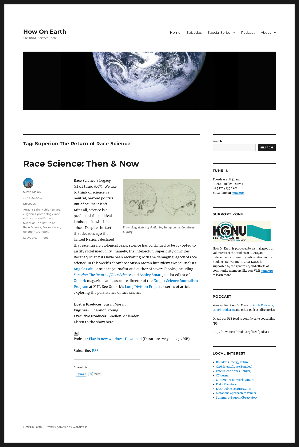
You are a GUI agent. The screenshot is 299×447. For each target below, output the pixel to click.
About (266, 33)
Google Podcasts (224, 310)
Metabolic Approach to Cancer (236, 393)
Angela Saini (84, 269)
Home (175, 33)
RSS (95, 350)
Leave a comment (35, 237)
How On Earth (44, 31)
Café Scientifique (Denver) (233, 371)
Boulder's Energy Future (232, 362)
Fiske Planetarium (228, 384)
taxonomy (30, 231)
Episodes (194, 33)
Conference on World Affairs (235, 380)
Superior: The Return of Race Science (102, 275)
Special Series (219, 33)
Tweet (81, 374)
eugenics (29, 214)
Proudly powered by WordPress (66, 427)
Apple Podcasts (263, 305)
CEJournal (222, 375)
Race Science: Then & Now (81, 163)
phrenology (45, 214)
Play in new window (105, 339)
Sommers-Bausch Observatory (237, 397)
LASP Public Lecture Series (233, 389)
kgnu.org (238, 193)
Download (133, 339)
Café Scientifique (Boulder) (234, 366)
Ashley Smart (151, 275)
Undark (80, 281)
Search (217, 141)
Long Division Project (143, 286)
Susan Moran (32, 191)
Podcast (248, 33)
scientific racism (46, 218)
